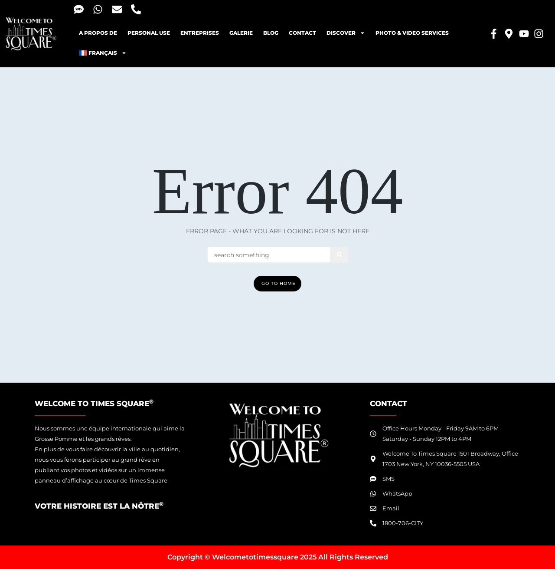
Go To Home (278, 283)
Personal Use (148, 33)
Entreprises (199, 33)
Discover (345, 33)
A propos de (98, 33)
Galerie (241, 33)
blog (270, 33)
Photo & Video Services (412, 33)
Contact (302, 33)
